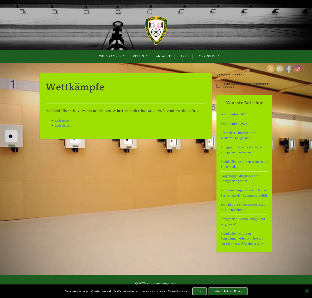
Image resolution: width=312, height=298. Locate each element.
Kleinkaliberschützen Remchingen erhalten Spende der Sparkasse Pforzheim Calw (242, 238)
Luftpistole (63, 125)
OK (199, 291)
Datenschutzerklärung (228, 291)
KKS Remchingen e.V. (161, 283)
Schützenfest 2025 (234, 114)
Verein (138, 56)
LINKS (184, 56)
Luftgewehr (63, 120)
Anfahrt (163, 56)
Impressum (206, 56)
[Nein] (307, 291)
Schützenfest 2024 (234, 123)
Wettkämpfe (110, 56)
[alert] (244, 85)
